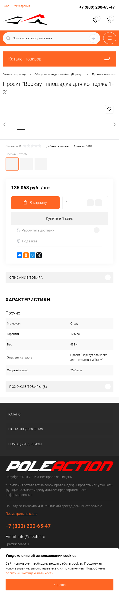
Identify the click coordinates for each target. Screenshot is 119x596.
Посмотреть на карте (21, 514)
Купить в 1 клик (59, 218)
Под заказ (27, 241)
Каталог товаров (59, 59)
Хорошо (60, 585)
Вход (6, 6)
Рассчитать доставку (35, 230)
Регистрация (21, 6)
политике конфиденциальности (29, 573)
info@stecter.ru (31, 536)
